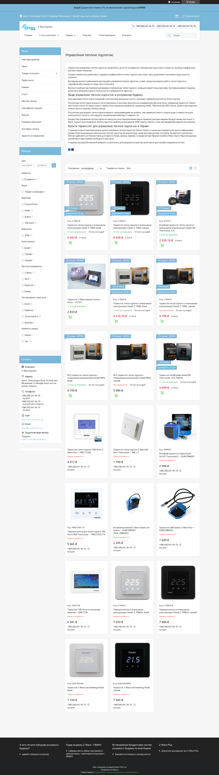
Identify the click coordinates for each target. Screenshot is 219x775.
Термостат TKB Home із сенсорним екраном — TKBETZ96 (83, 611)
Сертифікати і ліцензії (32, 108)
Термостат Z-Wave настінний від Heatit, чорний (131, 689)
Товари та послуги (30, 73)
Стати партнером (107, 35)
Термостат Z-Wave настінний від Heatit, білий (85, 689)
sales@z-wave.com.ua (32, 428)
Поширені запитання (31, 122)
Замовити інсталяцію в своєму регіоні (132, 754)
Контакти (126, 35)
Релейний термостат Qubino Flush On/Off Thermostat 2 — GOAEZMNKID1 (177, 455)
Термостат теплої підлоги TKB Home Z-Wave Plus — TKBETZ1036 (85, 451)
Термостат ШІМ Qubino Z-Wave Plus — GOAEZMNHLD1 (176, 529)
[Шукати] (169, 35)
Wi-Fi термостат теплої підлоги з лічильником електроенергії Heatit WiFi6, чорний (132, 378)
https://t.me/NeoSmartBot (34, 439)
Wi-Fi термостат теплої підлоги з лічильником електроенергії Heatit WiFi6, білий (86, 378)
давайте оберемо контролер (35, 754)
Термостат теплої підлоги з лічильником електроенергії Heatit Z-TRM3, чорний (132, 226)
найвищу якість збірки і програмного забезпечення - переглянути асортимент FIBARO (85, 754)
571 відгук (176, 2)
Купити (70, 242)
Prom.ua (123, 767)
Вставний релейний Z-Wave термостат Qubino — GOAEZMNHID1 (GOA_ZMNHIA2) (131, 530)
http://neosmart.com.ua (32, 419)
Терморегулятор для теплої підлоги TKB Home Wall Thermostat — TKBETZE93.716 (86, 533)
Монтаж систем (29, 101)
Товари (69, 35)
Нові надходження (30, 59)
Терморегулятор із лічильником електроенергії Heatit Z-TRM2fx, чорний (178, 611)
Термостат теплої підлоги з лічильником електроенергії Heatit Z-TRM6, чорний (178, 305)
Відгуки (25, 115)
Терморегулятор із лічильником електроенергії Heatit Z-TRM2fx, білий (131, 611)
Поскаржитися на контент (104, 772)
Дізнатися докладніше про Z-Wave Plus (180, 751)
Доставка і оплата (30, 129)
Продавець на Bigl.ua (109, 770)
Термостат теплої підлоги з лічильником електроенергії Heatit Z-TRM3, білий (86, 226)
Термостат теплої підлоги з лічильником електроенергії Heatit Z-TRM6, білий (132, 305)
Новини (25, 87)
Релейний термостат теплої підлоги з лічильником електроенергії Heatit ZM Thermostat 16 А (177, 228)
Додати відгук (193, 16)
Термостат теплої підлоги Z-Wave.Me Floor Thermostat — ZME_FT (130, 451)
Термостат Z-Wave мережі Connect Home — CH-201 (83, 301)
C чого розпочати (47, 35)
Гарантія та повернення (33, 136)
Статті (25, 94)
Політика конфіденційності (128, 772)
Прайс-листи (28, 80)
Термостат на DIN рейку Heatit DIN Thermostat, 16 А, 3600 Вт (175, 376)
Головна (28, 35)
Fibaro (24, 66)
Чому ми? (87, 35)
